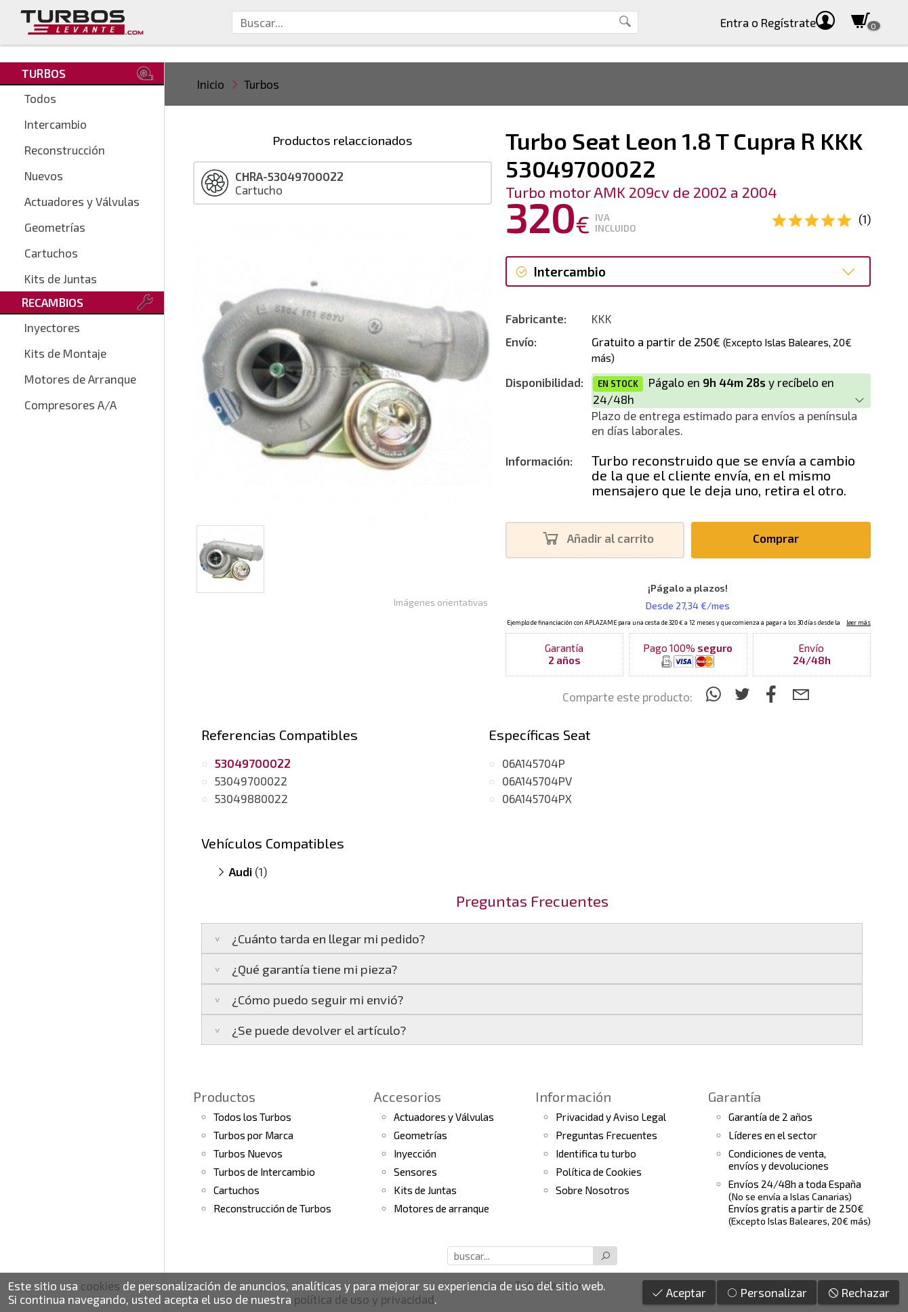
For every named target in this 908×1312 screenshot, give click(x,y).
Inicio (210, 84)
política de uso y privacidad (364, 1299)
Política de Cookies (599, 1172)
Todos (40, 98)
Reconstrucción (64, 150)
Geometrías (54, 227)
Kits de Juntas (60, 278)
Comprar (779, 538)
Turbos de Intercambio (264, 1172)
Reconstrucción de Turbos (272, 1208)
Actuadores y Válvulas (82, 201)
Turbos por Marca (253, 1135)
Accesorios (407, 1096)
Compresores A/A (70, 404)
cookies (100, 1285)
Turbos (261, 84)
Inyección (415, 1153)
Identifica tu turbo (596, 1153)
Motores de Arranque (80, 379)
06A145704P (533, 763)
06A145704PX (537, 798)
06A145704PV (537, 780)
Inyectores (52, 327)
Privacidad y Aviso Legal (611, 1117)
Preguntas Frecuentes (606, 1135)
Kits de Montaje (65, 353)
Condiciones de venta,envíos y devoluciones (778, 1159)
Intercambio (55, 124)
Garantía (734, 1096)
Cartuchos (51, 253)
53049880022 (251, 798)
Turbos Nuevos (248, 1153)
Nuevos (43, 175)
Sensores (415, 1172)
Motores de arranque (441, 1208)
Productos (224, 1096)
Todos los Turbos (252, 1117)
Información (573, 1096)
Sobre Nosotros (593, 1190)
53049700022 (251, 780)
